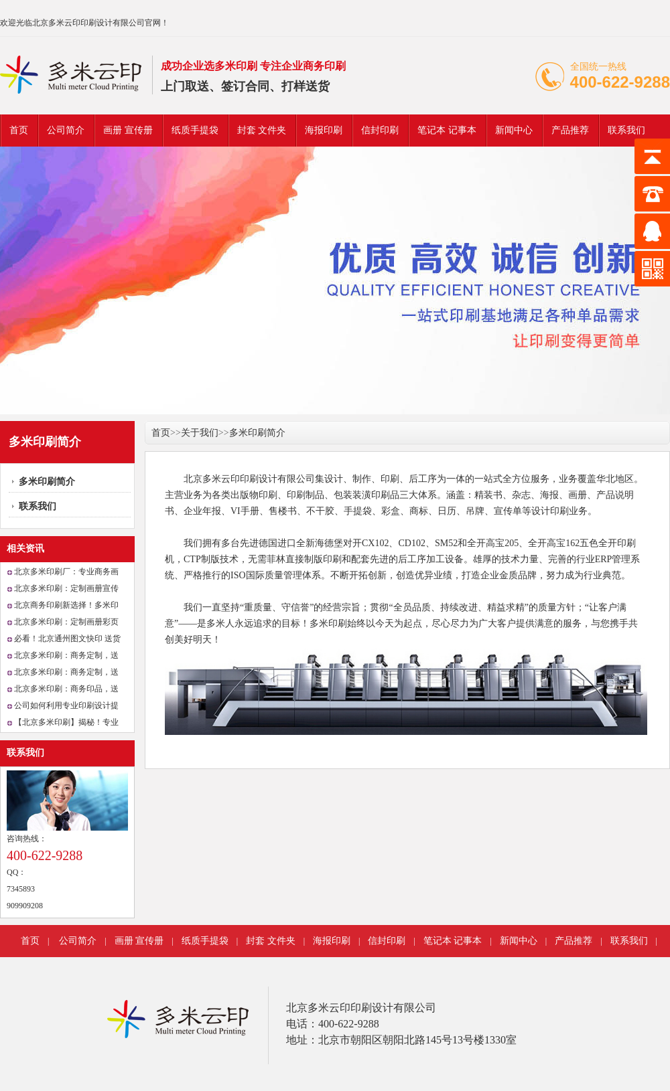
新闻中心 (514, 130)
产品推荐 (570, 130)
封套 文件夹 (262, 130)
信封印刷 (380, 130)
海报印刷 (323, 130)
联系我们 (626, 130)
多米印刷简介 (47, 482)
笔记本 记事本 (446, 130)
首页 (18, 130)
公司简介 (65, 130)
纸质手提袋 (195, 130)
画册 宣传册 (128, 130)
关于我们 (199, 433)
